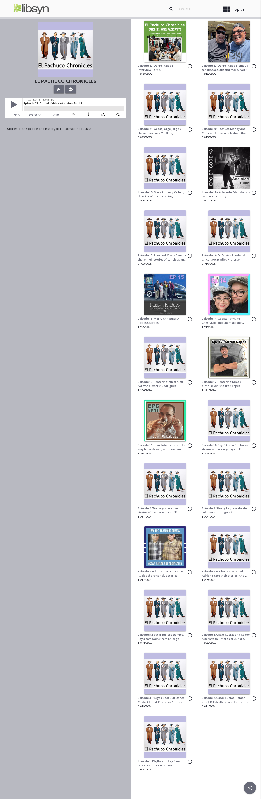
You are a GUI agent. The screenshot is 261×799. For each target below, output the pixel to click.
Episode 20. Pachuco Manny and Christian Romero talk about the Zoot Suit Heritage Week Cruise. (224, 133)
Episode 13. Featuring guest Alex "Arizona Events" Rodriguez (160, 384)
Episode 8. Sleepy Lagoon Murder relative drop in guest (225, 510)
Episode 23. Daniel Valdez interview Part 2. (155, 68)
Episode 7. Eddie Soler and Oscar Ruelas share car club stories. (160, 573)
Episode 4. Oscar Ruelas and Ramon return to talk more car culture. (226, 637)
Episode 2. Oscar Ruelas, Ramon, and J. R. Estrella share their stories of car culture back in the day (226, 702)
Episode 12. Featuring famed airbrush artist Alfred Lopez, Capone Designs (221, 386)
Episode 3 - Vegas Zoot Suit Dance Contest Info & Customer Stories (161, 700)
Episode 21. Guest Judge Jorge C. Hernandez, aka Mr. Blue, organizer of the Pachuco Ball (160, 133)
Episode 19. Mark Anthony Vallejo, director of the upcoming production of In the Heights (161, 196)
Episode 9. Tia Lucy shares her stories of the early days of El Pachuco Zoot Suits (158, 512)
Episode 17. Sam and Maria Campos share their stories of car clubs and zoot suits (162, 259)
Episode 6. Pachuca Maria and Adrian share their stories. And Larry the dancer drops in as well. (225, 575)
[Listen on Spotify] (70, 89)
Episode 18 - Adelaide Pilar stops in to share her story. (226, 194)
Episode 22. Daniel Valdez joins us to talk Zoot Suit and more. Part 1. (225, 68)
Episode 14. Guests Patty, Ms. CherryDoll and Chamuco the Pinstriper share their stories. (222, 323)
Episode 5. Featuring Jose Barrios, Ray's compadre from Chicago (161, 637)
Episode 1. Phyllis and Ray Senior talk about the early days (160, 763)
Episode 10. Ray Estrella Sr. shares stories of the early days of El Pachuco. (225, 449)
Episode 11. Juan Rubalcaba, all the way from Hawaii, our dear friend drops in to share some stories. (161, 449)
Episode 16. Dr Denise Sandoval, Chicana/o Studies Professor (224, 257)
